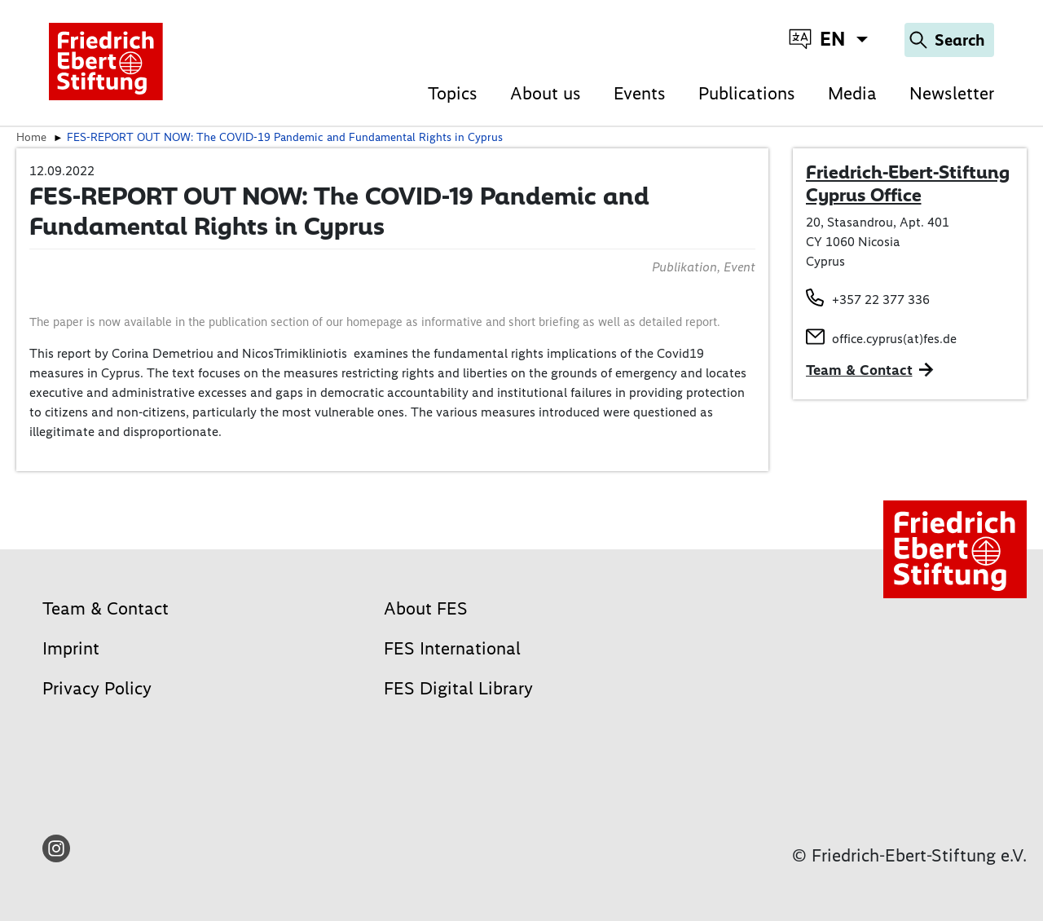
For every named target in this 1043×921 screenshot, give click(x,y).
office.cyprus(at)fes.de (894, 338)
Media (852, 93)
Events (640, 93)
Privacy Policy (97, 688)
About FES (426, 608)
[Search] (949, 40)
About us (545, 93)
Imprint (70, 648)
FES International (452, 648)
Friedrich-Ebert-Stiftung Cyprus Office (908, 183)
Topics (452, 93)
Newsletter (951, 93)
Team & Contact (859, 370)
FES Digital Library (458, 688)
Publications (746, 93)
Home (31, 136)
